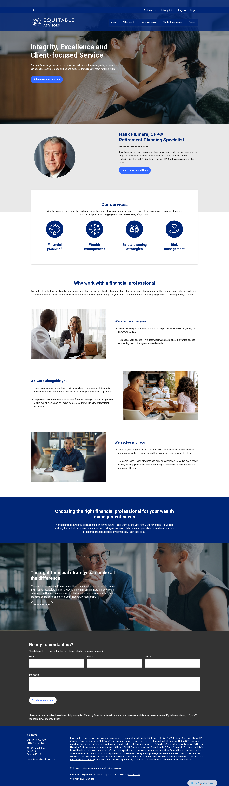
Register (182, 3)
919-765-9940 (39, 740)
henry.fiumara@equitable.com (41, 759)
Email (90, 656)
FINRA (195, 738)
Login (192, 3)
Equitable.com (150, 3)
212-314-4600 (175, 738)
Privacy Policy (167, 3)
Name (32, 656)
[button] (113, 14)
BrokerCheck (134, 774)
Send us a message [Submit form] (43, 700)
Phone (148, 656)
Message (34, 674)
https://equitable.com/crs (82, 759)
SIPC (201, 738)
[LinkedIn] (34, 3)
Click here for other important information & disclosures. (96, 768)
